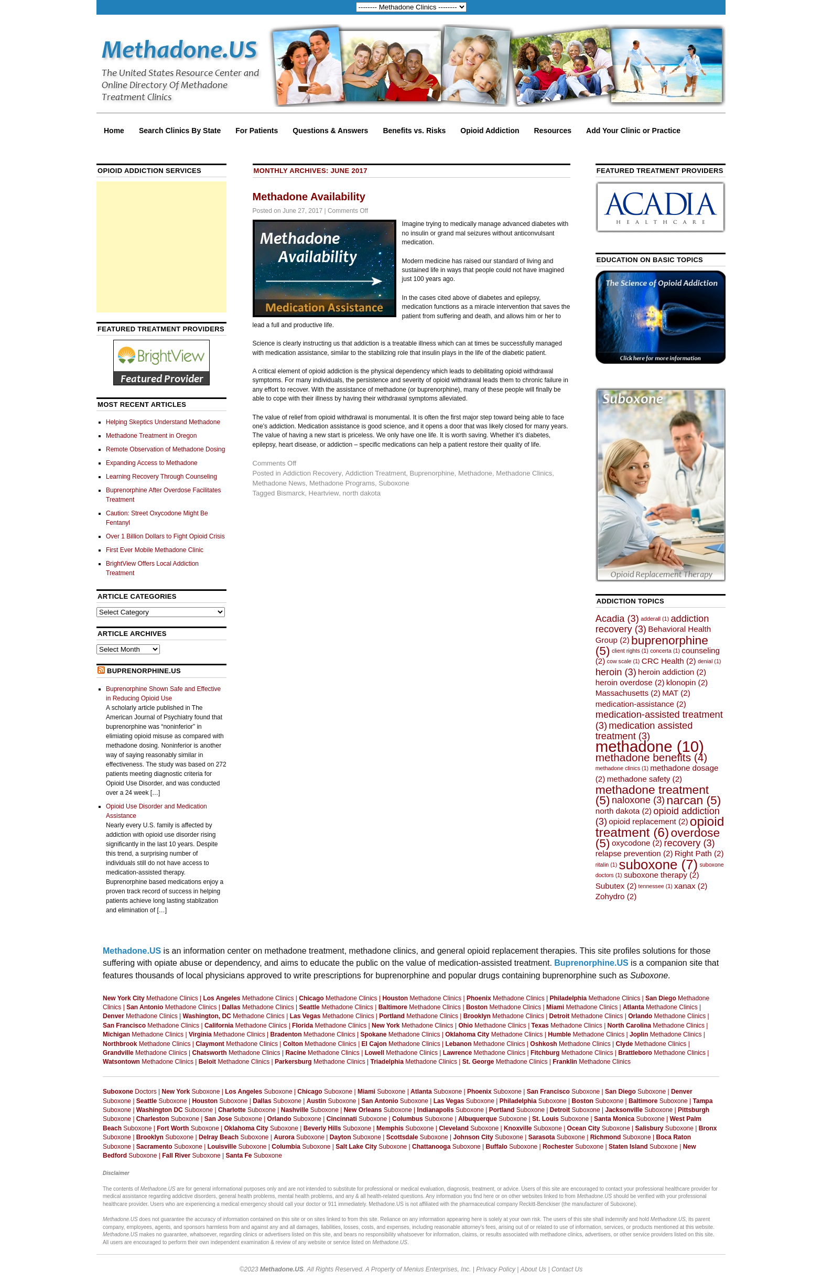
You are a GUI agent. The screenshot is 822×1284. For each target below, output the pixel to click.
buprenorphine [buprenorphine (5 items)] (652, 645)
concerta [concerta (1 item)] (665, 651)
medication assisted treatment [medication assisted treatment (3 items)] (644, 730)
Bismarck (291, 493)
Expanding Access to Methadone (152, 463)
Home (114, 130)
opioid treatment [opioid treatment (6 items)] (660, 826)
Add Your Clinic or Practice (633, 130)
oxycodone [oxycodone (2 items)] (637, 842)
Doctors (130, 1091)
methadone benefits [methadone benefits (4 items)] (651, 757)
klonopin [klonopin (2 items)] (687, 682)
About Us (533, 1269)
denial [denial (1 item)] (709, 661)
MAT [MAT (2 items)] (676, 692)
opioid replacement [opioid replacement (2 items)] (648, 821)
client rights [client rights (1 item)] (630, 651)
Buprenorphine (432, 473)
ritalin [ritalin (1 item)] (606, 864)
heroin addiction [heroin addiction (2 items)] (672, 671)
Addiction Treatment (375, 473)
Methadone (475, 473)
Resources (553, 130)
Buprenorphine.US (144, 671)
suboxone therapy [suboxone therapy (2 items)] (661, 874)
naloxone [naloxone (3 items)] (638, 799)
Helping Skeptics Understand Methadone (163, 422)
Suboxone (393, 483)
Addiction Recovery (312, 473)
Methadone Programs (342, 483)
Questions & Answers (330, 130)
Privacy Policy (495, 1269)
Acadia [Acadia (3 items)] (617, 618)
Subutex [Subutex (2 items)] (616, 885)
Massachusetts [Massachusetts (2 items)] (628, 692)
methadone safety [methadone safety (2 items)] (645, 778)
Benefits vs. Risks (414, 130)
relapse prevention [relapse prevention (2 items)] (634, 853)
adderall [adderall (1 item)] (655, 619)
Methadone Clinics (524, 473)
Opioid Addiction (489, 130)
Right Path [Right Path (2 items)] (699, 853)
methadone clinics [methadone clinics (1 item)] (622, 768)
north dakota (362, 493)
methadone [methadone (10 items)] (650, 746)
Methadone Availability (309, 196)
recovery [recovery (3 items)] (689, 842)
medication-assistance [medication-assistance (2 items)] (641, 703)
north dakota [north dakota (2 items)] (624, 810)
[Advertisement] (161, 246)
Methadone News (279, 483)
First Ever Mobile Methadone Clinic (154, 550)
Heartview (324, 493)
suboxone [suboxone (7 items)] (658, 864)
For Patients (256, 130)
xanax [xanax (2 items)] (690, 885)
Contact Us (566, 1269)
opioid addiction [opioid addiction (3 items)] (658, 816)
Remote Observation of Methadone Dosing (165, 449)
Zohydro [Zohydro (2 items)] (616, 896)
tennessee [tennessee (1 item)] (656, 886)
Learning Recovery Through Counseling (161, 476)
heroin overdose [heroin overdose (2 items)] (630, 682)
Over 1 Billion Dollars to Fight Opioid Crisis (165, 536)
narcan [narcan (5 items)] (694, 800)
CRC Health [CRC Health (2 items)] (669, 660)
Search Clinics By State (180, 130)
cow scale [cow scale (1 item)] (623, 661)
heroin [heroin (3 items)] (616, 671)
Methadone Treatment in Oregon (151, 435)
